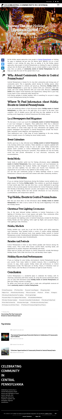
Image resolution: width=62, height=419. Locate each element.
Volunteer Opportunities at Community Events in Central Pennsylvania (33, 350)
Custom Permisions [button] (27, 416)
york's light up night (31, 295)
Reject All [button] (38, 416)
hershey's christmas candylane (10, 300)
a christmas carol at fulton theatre (11, 305)
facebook (41, 292)
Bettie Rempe (22, 37)
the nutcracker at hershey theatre (39, 302)
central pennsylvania (7, 290)
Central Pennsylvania (44, 59)
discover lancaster (31, 292)
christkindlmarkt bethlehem (35, 297)
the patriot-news (19, 290)
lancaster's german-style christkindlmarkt (30, 300)
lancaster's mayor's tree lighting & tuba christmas (14, 297)
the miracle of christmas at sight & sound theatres (34, 305)
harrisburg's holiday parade (49, 300)
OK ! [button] (56, 413)
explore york (6, 292)
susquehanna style (45, 290)
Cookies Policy (48, 413)
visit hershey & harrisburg (18, 292)
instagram (54, 292)
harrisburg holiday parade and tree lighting (13, 295)
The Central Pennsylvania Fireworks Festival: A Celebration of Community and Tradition (34, 335)
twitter (47, 292)
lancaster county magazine (32, 290)
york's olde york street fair (9, 302)
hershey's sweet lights (23, 302)
